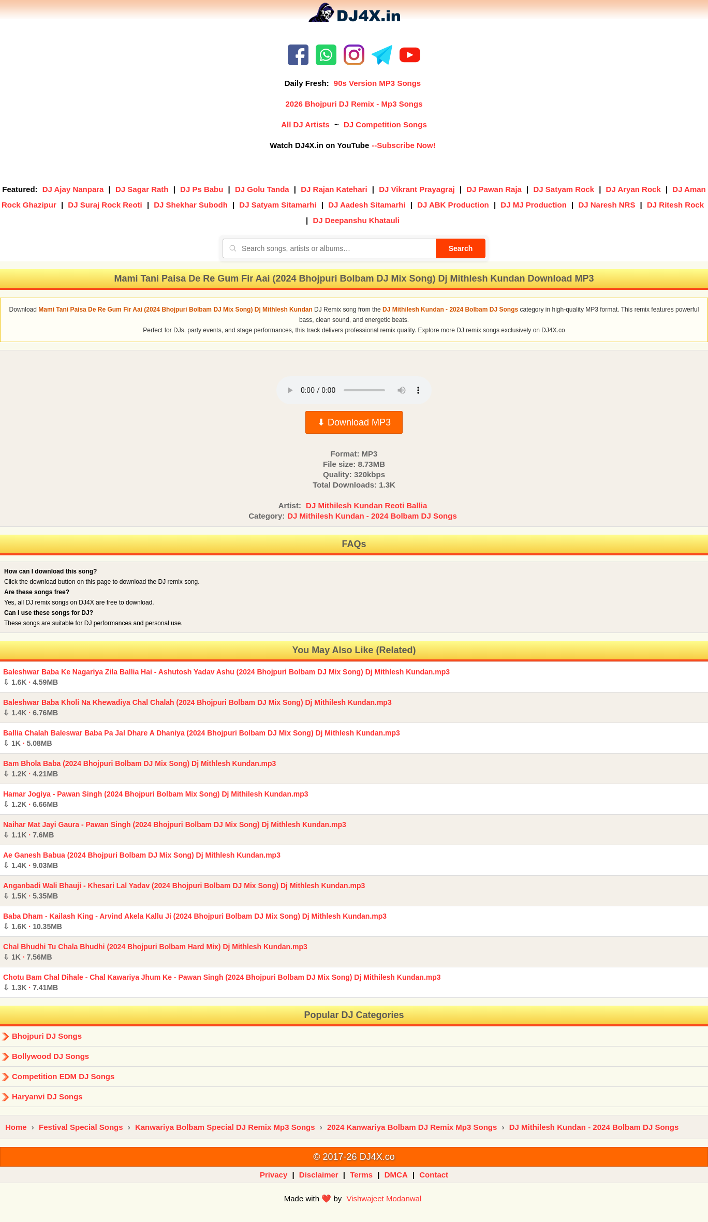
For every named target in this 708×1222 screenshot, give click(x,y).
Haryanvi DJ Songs (47, 1096)
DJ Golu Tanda (262, 189)
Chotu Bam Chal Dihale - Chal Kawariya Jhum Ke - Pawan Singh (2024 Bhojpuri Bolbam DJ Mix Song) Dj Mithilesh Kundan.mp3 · (222, 982)
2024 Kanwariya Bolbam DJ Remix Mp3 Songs (412, 1127)
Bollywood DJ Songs (50, 1056)
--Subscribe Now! (403, 145)
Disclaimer (318, 1174)
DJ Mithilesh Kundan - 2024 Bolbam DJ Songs (372, 515)
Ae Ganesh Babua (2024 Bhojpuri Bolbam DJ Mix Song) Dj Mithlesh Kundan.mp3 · (142, 860)
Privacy (273, 1174)
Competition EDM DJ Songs (63, 1076)
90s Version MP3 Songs (377, 83)
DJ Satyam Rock (563, 189)
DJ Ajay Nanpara (73, 189)
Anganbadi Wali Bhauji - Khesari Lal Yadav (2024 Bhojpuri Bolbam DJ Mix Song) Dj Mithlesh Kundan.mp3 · (184, 890)
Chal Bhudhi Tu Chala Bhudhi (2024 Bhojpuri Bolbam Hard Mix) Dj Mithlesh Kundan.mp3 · (155, 952)
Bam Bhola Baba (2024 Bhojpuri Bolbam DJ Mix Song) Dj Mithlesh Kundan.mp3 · (139, 768)
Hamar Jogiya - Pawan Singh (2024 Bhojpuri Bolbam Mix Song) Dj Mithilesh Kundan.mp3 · (155, 799)
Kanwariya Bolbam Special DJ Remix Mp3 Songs (225, 1127)
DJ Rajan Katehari (334, 189)
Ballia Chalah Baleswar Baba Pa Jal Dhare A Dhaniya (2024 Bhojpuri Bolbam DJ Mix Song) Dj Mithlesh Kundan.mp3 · (201, 738)
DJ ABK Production (453, 204)
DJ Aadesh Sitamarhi (367, 204)
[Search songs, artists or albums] (329, 248)
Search (461, 248)
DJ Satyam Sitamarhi (277, 204)
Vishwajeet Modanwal (383, 1198)
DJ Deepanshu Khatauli (356, 220)
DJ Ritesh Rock (675, 204)
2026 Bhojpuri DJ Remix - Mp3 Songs (353, 103)
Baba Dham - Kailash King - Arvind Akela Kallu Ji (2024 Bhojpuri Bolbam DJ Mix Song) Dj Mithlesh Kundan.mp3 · (195, 921)
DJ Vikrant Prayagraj (416, 189)
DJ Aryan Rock (633, 189)
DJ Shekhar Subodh (191, 204)
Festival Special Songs (81, 1127)
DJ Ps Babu (201, 189)
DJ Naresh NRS (606, 204)
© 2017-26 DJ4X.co (353, 1157)
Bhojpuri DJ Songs (47, 1036)
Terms (361, 1174)
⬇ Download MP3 (354, 422)
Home (16, 1127)
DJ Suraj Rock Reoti (105, 204)
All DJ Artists (305, 124)
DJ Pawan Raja (494, 189)
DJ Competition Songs (385, 124)
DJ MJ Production (533, 204)
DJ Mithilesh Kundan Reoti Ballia (366, 505)
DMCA (396, 1174)
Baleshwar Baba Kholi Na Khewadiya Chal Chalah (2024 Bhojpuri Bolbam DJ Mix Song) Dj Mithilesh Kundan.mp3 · (197, 707)
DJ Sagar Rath (142, 189)
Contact (433, 1174)
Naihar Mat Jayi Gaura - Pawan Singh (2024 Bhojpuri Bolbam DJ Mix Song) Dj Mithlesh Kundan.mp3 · (174, 829)
